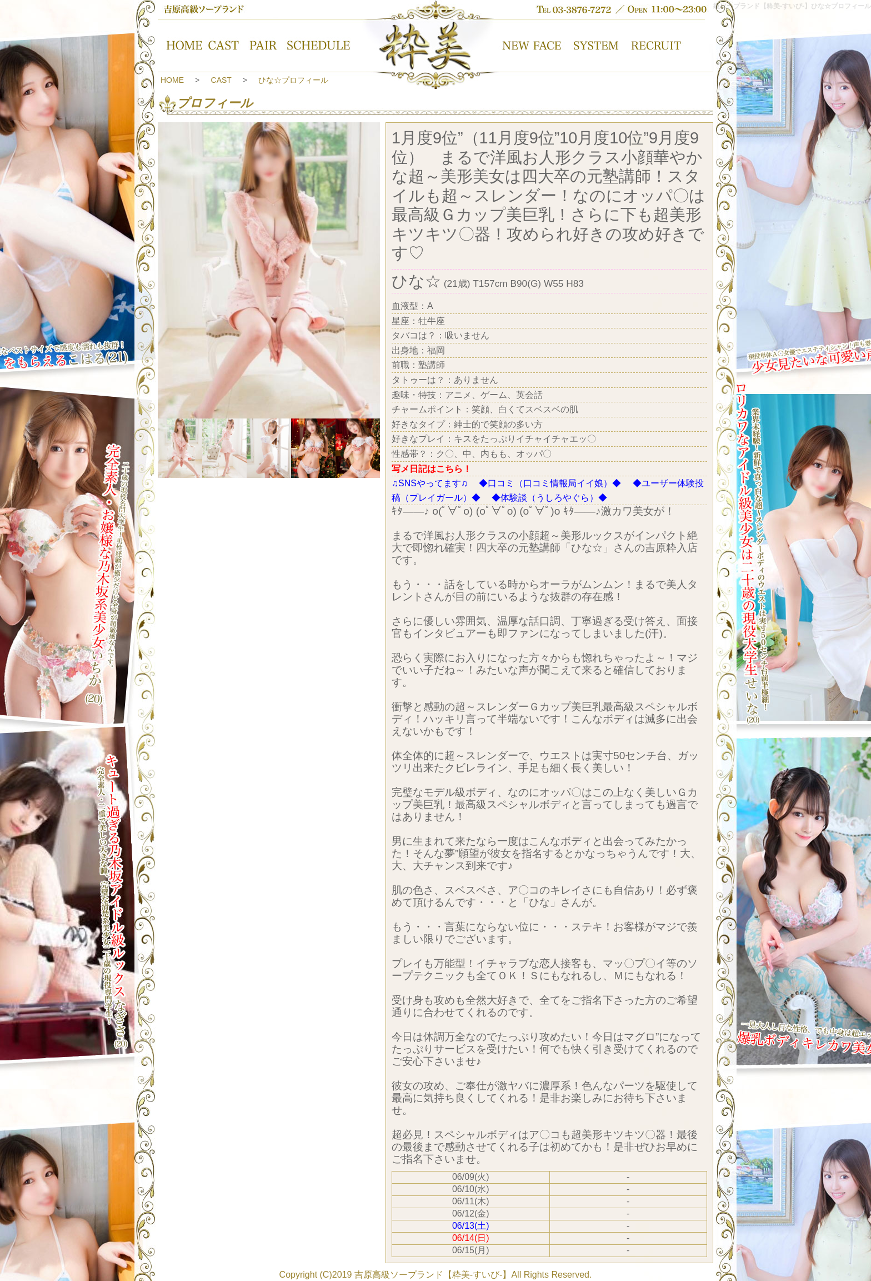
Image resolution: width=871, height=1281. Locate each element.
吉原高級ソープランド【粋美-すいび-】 (433, 1274)
